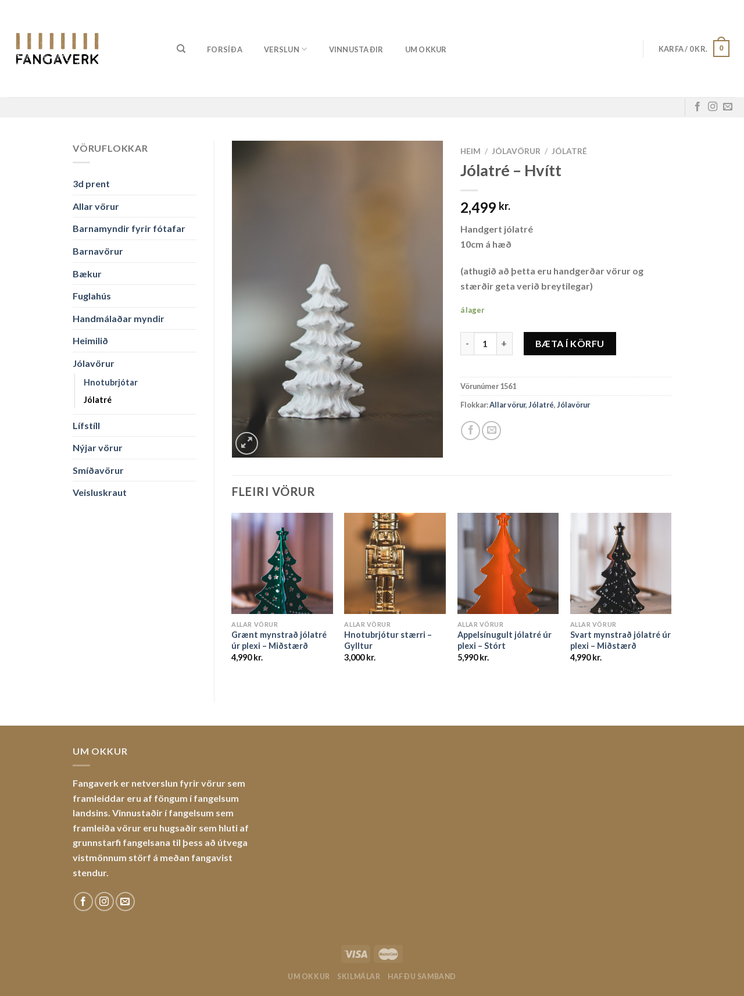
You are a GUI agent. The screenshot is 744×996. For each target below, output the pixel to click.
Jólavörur (94, 363)
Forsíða (224, 49)
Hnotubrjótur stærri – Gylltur (388, 640)
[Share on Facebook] (470, 430)
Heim (470, 151)
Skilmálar (359, 976)
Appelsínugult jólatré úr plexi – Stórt (504, 640)
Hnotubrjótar (111, 382)
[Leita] (181, 49)
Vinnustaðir (356, 49)
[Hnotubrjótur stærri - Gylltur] (395, 564)
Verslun (285, 49)
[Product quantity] (485, 343)
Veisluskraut (100, 492)
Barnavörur (98, 250)
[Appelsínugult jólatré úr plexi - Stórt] (508, 564)
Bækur (87, 273)
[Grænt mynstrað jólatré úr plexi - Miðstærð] (282, 564)
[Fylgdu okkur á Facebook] (697, 107)
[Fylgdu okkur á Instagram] (712, 107)
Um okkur (426, 49)
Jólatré (98, 400)
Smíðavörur (98, 470)
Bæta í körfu (569, 343)
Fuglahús (92, 295)
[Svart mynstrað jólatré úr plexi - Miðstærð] (621, 564)
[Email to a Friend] (491, 430)
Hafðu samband (422, 976)
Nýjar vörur (98, 447)
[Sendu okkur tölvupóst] (727, 107)
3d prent (91, 183)
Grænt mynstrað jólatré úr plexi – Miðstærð (279, 640)
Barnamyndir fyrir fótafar (129, 228)
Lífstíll (86, 425)
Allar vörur (96, 206)
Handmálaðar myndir (118, 318)
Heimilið (90, 340)
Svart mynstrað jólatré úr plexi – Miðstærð (620, 640)
